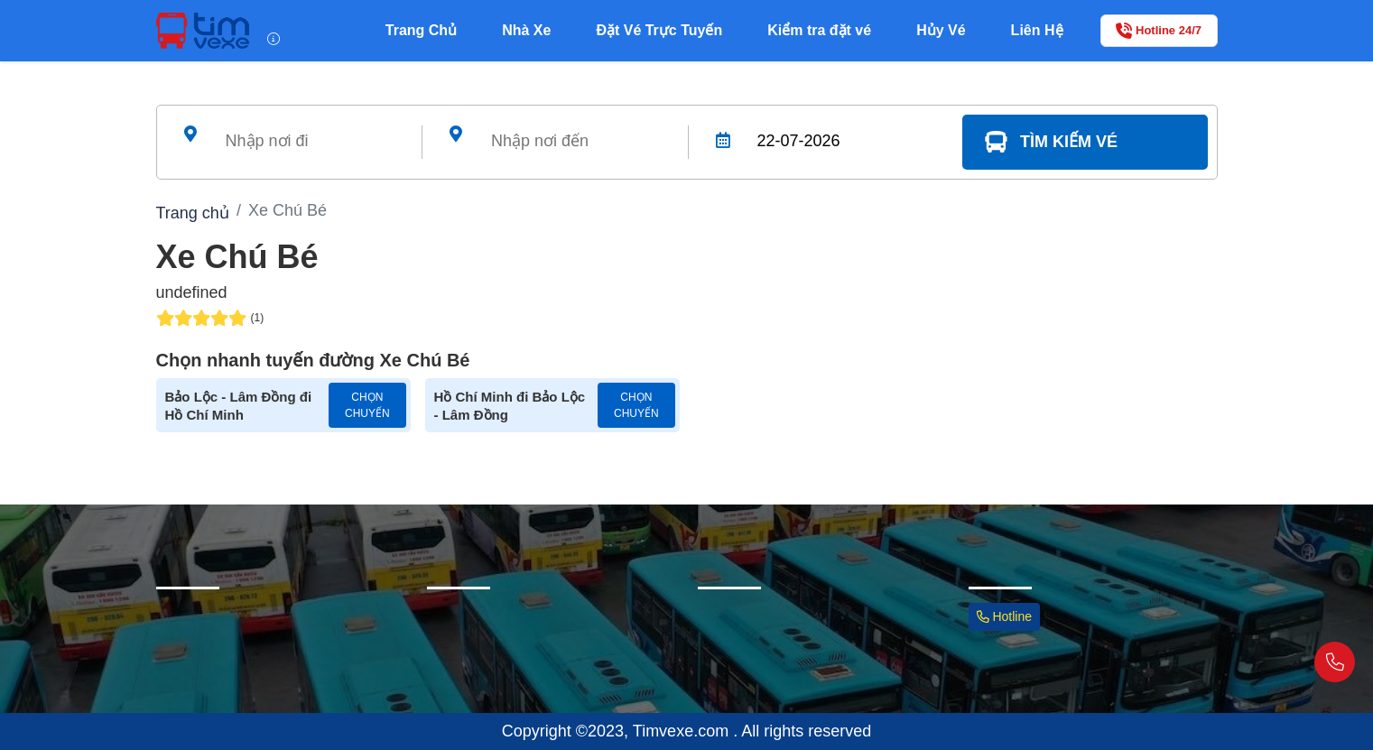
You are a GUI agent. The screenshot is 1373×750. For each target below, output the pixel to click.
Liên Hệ (1037, 30)
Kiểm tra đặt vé (819, 30)
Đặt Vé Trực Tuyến (659, 30)
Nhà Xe (526, 30)
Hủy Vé (940, 30)
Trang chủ (192, 213)
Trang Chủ (421, 30)
